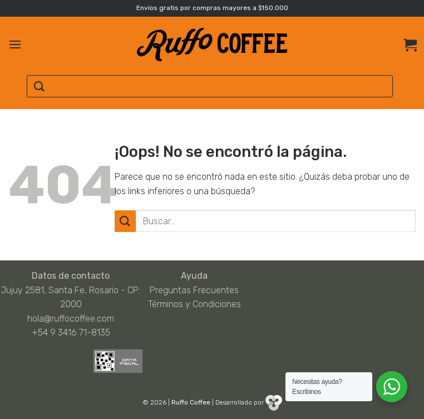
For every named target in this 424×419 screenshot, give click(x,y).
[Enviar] (40, 86)
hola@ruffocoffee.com (70, 318)
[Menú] (15, 44)
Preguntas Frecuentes (194, 290)
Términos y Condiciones (194, 304)
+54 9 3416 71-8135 (71, 332)
